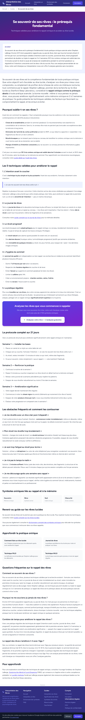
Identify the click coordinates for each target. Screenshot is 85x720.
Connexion (66, 3)
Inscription (77, 3)
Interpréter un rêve (38, 3)
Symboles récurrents (50, 699)
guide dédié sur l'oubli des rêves (25, 158)
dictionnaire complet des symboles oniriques (45, 522)
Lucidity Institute (18, 675)
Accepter (78, 716)
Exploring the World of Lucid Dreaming (23, 672)
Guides (12, 9)
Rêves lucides (48, 702)
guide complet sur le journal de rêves (27, 218)
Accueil (27, 3)
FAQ (24, 702)
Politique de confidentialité (73, 708)
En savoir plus (14, 717)
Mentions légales (70, 702)
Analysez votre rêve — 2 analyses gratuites (42, 320)
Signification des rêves (51, 697)
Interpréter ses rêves (50, 694)
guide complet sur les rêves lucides (26, 518)
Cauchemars (48, 705)
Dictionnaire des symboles (52, 3)
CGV (66, 705)
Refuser (68, 716)
